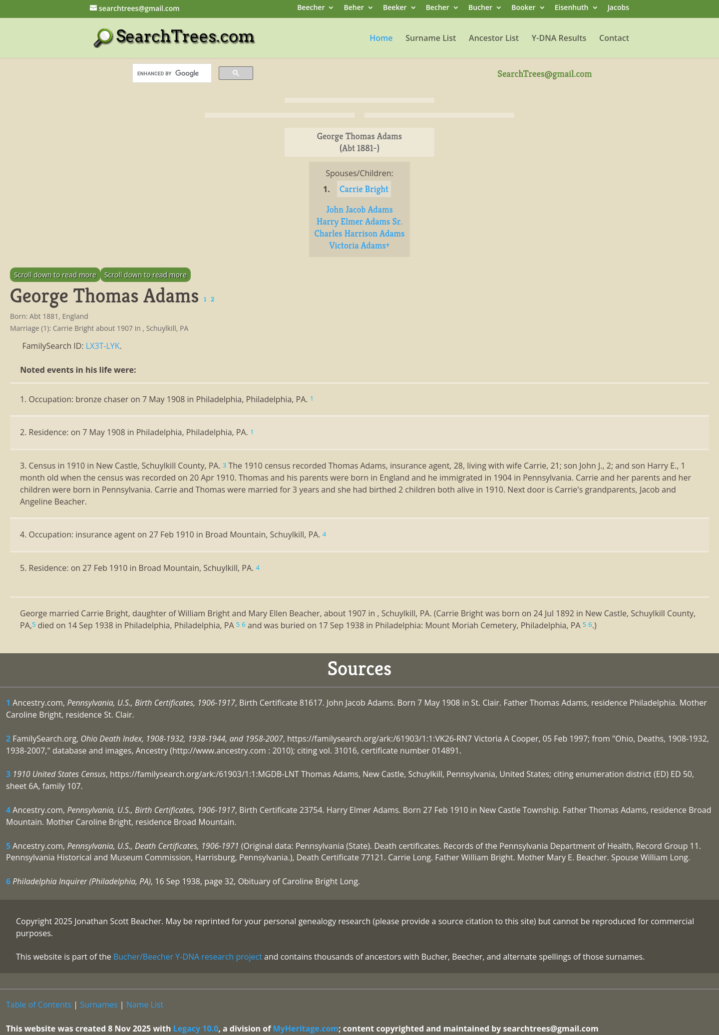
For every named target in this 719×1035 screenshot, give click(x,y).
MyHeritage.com (306, 1028)
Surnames (98, 1004)
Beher (354, 8)
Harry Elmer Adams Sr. (359, 221)
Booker (523, 8)
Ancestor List (494, 38)
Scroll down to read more (55, 274)
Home (380, 38)
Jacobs (618, 8)
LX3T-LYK (103, 345)
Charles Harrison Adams (360, 233)
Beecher (311, 8)
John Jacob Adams (359, 209)
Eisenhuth (572, 8)
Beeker (395, 8)
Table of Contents (38, 1004)
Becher (437, 8)
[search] (171, 73)
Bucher (480, 8)
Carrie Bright (364, 189)
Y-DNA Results (559, 38)
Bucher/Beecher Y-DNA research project (187, 956)
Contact (614, 38)
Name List (145, 1004)
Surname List (430, 38)
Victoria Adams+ (359, 245)
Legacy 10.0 (196, 1028)
